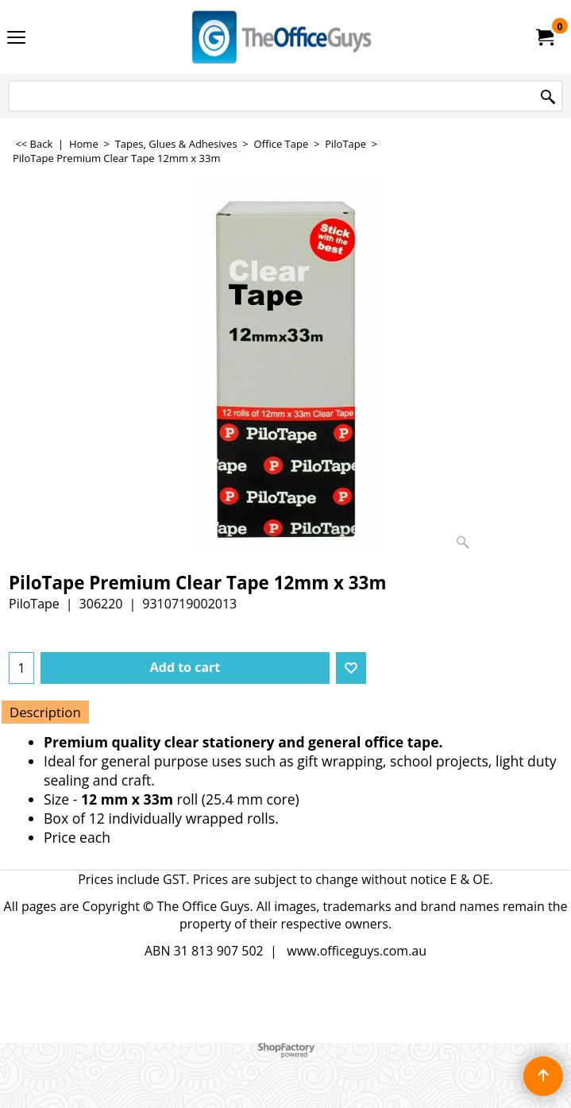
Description (45, 712)
